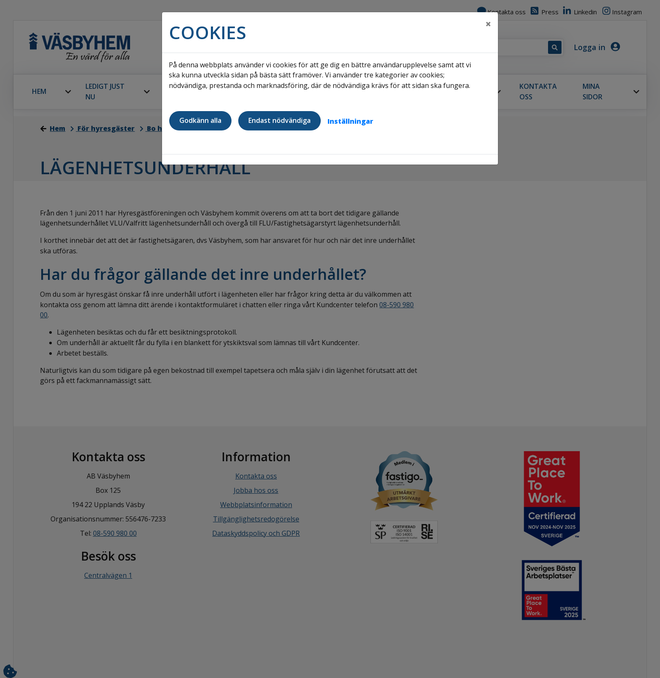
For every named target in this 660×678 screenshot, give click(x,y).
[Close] (488, 24)
